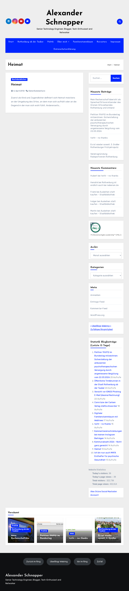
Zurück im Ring (33, 561)
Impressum (115, 42)
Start (11, 42)
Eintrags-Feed (97, 302)
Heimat (16, 84)
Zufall (100, 561)
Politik (50, 42)
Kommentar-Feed (98, 308)
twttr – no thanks (98, 138)
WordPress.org (97, 315)
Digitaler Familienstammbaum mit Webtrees (106, 417)
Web (72, 534)
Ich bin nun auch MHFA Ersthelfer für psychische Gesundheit (106, 456)
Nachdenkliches (19, 80)
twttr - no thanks (102, 424)
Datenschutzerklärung (64, 49)
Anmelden (95, 295)
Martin (93, 211)
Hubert (93, 176)
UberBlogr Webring (101, 326)
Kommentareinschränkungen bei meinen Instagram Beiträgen (108, 435)
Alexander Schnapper (24, 575)
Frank (93, 192)
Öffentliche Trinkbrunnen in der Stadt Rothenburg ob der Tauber (107, 384)
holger (93, 201)
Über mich (62, 42)
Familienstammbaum (83, 42)
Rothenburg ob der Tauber (31, 42)
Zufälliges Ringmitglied (101, 329)
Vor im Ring (82, 561)
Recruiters (102, 42)
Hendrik (94, 182)
